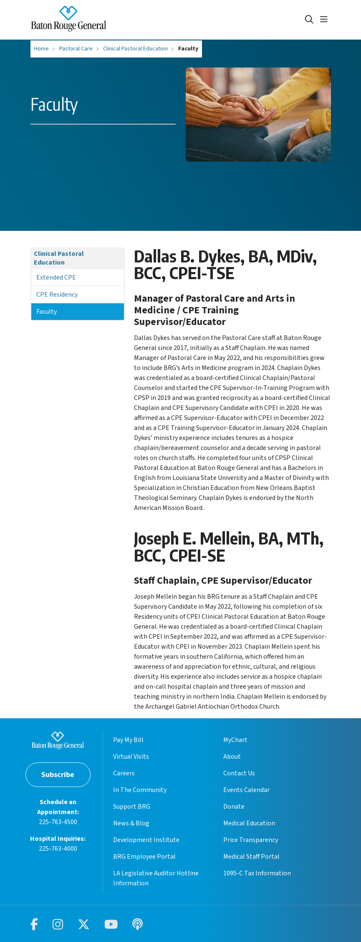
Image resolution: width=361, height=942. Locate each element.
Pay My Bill (128, 740)
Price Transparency (250, 840)
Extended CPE (56, 277)
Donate (234, 806)
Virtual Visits (131, 756)
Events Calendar (246, 790)
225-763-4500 (58, 822)
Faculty (46, 311)
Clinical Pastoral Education (59, 258)
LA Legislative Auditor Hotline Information (156, 878)
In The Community (140, 790)
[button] (325, 19)
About (232, 756)
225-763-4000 (58, 848)
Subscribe (57, 775)
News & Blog (131, 823)
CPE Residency (57, 294)
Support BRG (131, 806)
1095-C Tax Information (257, 873)
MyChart (235, 740)
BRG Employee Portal (144, 856)
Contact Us (239, 773)
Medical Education (249, 823)
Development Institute (146, 840)
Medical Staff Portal (251, 856)
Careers (124, 773)
